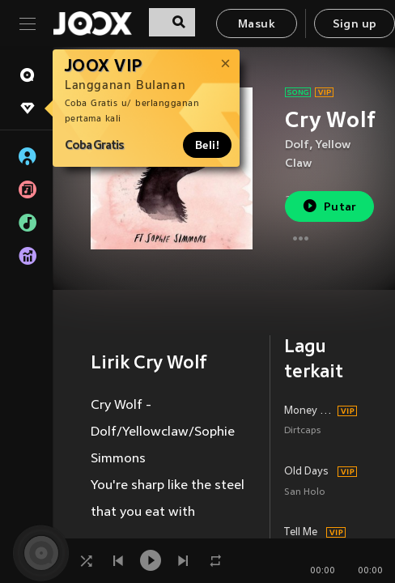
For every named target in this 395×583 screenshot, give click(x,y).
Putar (329, 206)
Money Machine (308, 411)
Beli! (207, 144)
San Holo (304, 492)
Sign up (355, 25)
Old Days (306, 472)
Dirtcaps (302, 431)
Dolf (297, 145)
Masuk (256, 25)
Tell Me (300, 532)
